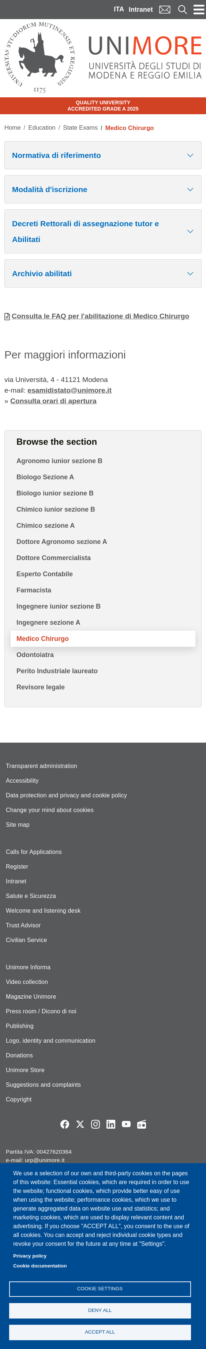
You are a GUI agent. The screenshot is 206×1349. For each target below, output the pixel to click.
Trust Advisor (23, 925)
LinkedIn (111, 1124)
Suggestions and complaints (43, 1085)
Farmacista (33, 590)
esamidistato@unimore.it (69, 390)
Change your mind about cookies (50, 810)
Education (41, 127)
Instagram (95, 1124)
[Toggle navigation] (199, 10)
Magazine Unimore (31, 996)
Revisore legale (40, 687)
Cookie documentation (40, 1266)
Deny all (100, 1310)
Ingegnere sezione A (48, 622)
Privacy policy (29, 1256)
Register (17, 866)
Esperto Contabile (44, 574)
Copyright (18, 1099)
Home (12, 127)
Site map (18, 825)
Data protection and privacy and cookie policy (66, 795)
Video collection (27, 982)
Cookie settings (100, 1288)
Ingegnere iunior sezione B (58, 606)
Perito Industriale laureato (57, 671)
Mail (164, 9)
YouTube (126, 1124)
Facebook (65, 1124)
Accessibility (22, 781)
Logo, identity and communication (50, 1041)
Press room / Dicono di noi (41, 1011)
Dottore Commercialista (53, 558)
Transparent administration (41, 766)
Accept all (100, 1332)
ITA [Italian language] (119, 9)
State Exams (80, 127)
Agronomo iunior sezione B (59, 461)
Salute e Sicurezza (31, 896)
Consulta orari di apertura (53, 401)
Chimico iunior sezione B (55, 509)
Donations (19, 1055)
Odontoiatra (35, 655)
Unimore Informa (28, 967)
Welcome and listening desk (43, 911)
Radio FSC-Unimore (141, 1124)
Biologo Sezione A (45, 477)
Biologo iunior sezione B (55, 493)
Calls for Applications (34, 852)
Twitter (80, 1124)
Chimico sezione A (45, 525)
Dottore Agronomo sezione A (61, 541)
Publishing (20, 1026)
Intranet (141, 9)
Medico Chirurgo (42, 638)
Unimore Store (25, 1070)
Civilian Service (26, 940)
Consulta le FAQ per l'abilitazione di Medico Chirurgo (100, 316)
